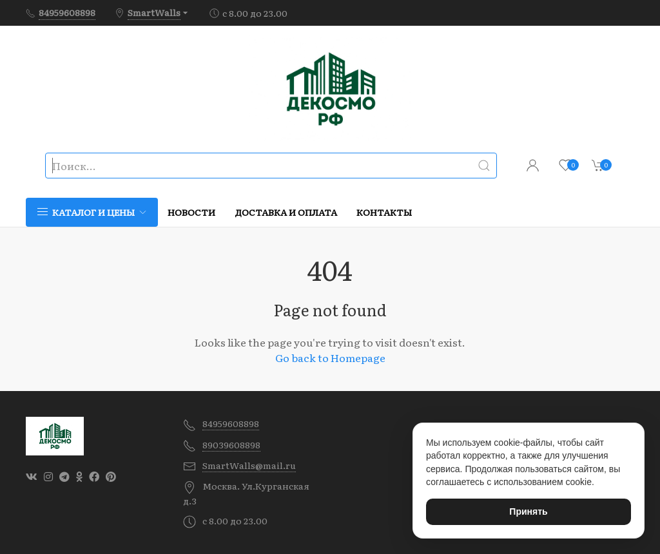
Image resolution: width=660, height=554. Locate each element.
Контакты (384, 211)
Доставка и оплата (286, 211)
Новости (191, 211)
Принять (528, 511)
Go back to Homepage (330, 357)
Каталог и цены (92, 211)
